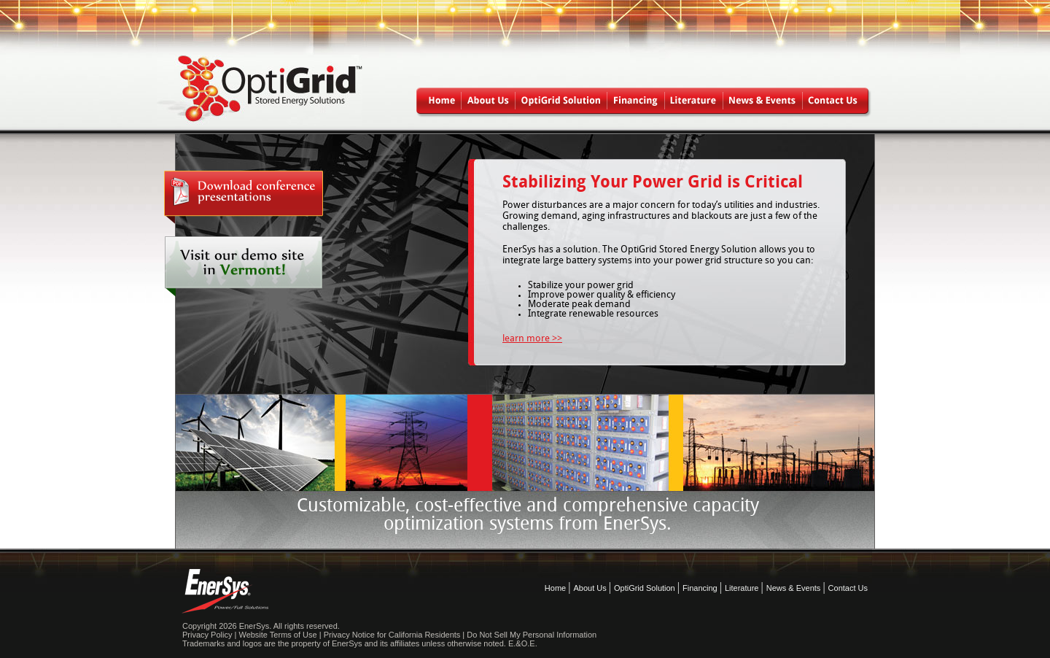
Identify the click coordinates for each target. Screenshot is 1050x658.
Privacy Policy (207, 634)
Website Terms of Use (277, 634)
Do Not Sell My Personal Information (531, 634)
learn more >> (532, 339)
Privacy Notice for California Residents (392, 634)
